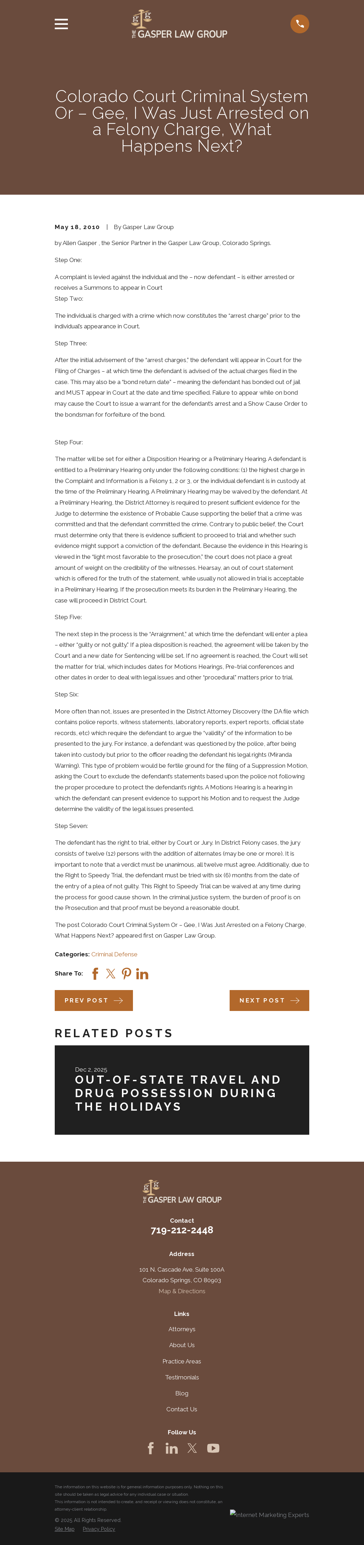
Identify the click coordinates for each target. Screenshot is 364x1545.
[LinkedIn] (172, 1448)
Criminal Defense (114, 954)
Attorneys (182, 1329)
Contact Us (181, 1409)
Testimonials (182, 1377)
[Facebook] (151, 1448)
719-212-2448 (182, 1229)
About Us (182, 1345)
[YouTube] (213, 1448)
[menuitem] (65, 1529)
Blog (181, 1393)
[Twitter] (192, 1448)
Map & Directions (182, 1291)
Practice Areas (181, 1361)
